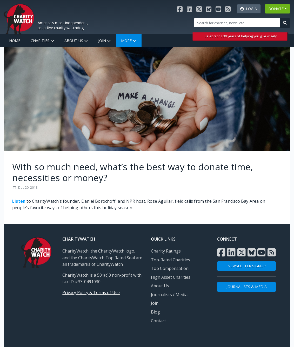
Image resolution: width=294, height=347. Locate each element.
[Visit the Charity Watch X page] (199, 9)
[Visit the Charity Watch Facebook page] (180, 9)
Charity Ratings (166, 251)
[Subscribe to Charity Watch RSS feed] (228, 9)
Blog (155, 312)
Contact (158, 321)
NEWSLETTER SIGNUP (247, 265)
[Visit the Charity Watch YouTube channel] (218, 9)
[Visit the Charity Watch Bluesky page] (208, 9)
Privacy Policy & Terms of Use (91, 292)
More (128, 40)
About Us (76, 40)
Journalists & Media (246, 286)
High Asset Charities (170, 277)
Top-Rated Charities (170, 260)
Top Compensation (170, 268)
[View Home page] (19, 18)
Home (14, 40)
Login (248, 8)
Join (104, 40)
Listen (18, 201)
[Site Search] (237, 22)
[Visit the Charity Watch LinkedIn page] (189, 9)
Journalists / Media (169, 294)
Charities (42, 40)
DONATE (276, 8)
